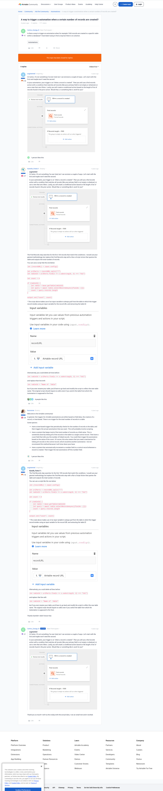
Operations (47, 754)
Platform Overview (18, 745)
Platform (14, 740)
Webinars (78, 768)
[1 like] (35, 157)
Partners (109, 745)
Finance (46, 768)
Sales (45, 763)
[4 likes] (37, 399)
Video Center (79, 754)
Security (46, 787)
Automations (55, 11)
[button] (125, 4)
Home (20, 11)
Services (109, 750)
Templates (110, 763)
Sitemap (61, 787)
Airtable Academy (81, 745)
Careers (139, 750)
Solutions (46, 740)
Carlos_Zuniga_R (33, 30)
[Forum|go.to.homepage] (28, 4)
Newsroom (140, 763)
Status (139, 759)
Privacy (70, 787)
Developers (110, 754)
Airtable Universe (112, 768)
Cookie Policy (32, 783)
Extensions (15, 754)
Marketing (47, 750)
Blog (138, 754)
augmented (31, 74)
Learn (76, 740)
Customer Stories (81, 763)
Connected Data (17, 768)
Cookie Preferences (113, 787)
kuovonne (30, 410)
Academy (89, 4)
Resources (110, 740)
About (138, 745)
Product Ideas (70, 4)
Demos (77, 759)
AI (12, 763)
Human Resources (50, 759)
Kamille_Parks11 (33, 169)
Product (46, 745)
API (54, 787)
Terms (79, 787)
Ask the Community (42, 11)
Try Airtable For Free (144, 768)
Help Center (99, 4)
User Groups (58, 4)
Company (140, 740)
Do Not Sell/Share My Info (93, 787)
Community (28, 11)
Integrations (16, 750)
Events (80, 4)
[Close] (41, 773)
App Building (16, 759)
